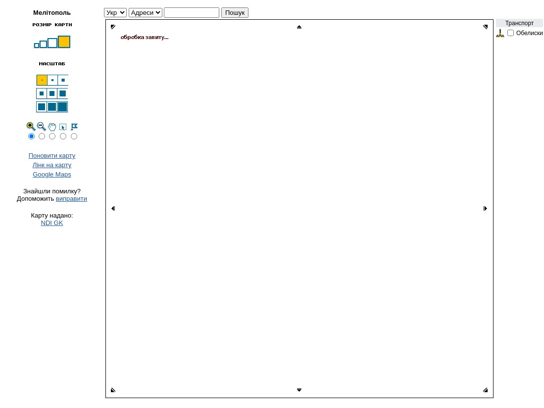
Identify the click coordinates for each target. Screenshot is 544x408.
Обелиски (529, 33)
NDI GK (52, 223)
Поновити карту (52, 155)
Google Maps (52, 174)
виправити (71, 198)
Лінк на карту (52, 165)
